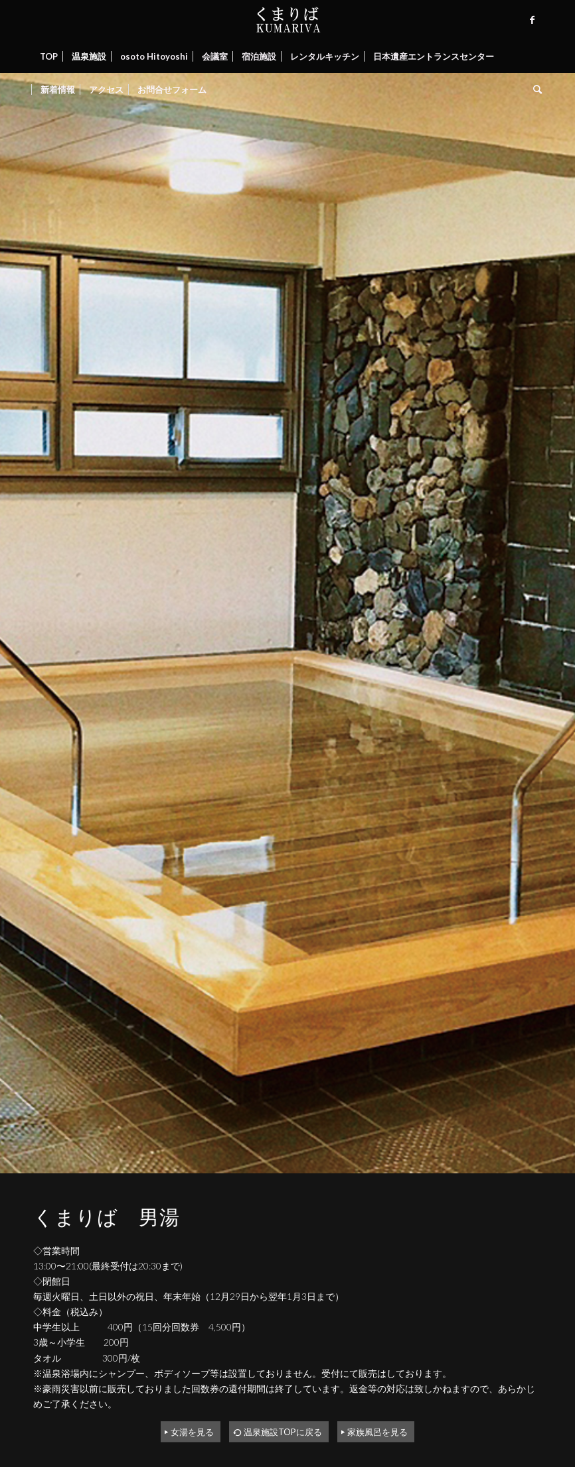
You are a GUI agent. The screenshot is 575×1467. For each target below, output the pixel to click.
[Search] (534, 89)
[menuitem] (48, 56)
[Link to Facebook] (532, 20)
